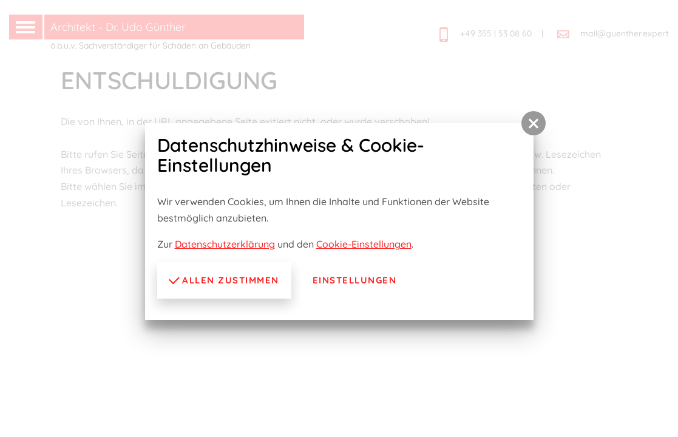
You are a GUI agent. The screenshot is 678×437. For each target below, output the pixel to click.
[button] (533, 123)
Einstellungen (355, 280)
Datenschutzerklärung (225, 244)
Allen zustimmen (224, 279)
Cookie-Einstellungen (364, 244)
